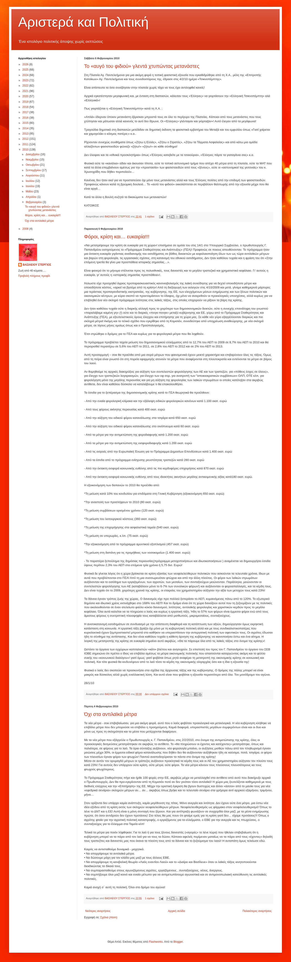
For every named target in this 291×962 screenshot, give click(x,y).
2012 (26, 138)
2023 (26, 80)
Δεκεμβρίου (33, 154)
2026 (26, 64)
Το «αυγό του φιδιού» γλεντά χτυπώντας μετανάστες (141, 66)
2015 (26, 123)
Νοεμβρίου (33, 159)
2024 (26, 75)
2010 (26, 149)
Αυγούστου (33, 175)
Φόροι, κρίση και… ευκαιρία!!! (116, 236)
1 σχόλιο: (150, 216)
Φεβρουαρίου (34, 202)
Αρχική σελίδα (176, 911)
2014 (26, 128)
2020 (26, 96)
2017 (26, 112)
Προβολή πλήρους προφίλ (34, 275)
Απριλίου (31, 197)
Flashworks (156, 941)
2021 (26, 91)
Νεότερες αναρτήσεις (97, 911)
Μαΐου (30, 191)
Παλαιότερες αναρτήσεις (257, 911)
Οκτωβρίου (33, 164)
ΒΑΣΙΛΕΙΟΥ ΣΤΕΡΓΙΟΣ (37, 264)
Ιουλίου (30, 181)
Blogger (178, 941)
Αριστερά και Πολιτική (83, 22)
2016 (26, 117)
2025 (26, 69)
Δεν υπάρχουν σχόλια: (157, 694)
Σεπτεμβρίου (34, 170)
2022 (26, 85)
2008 (26, 228)
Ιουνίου (30, 186)
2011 (26, 144)
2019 (26, 101)
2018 (26, 107)
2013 (26, 133)
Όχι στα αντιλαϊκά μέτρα (110, 714)
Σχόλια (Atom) (108, 917)
